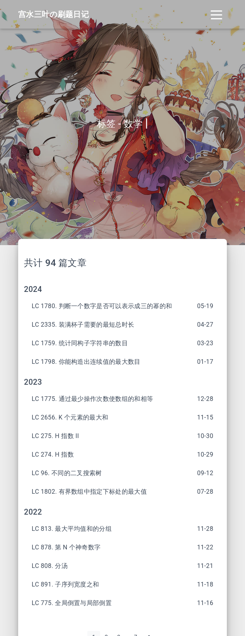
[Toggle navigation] (216, 14)
